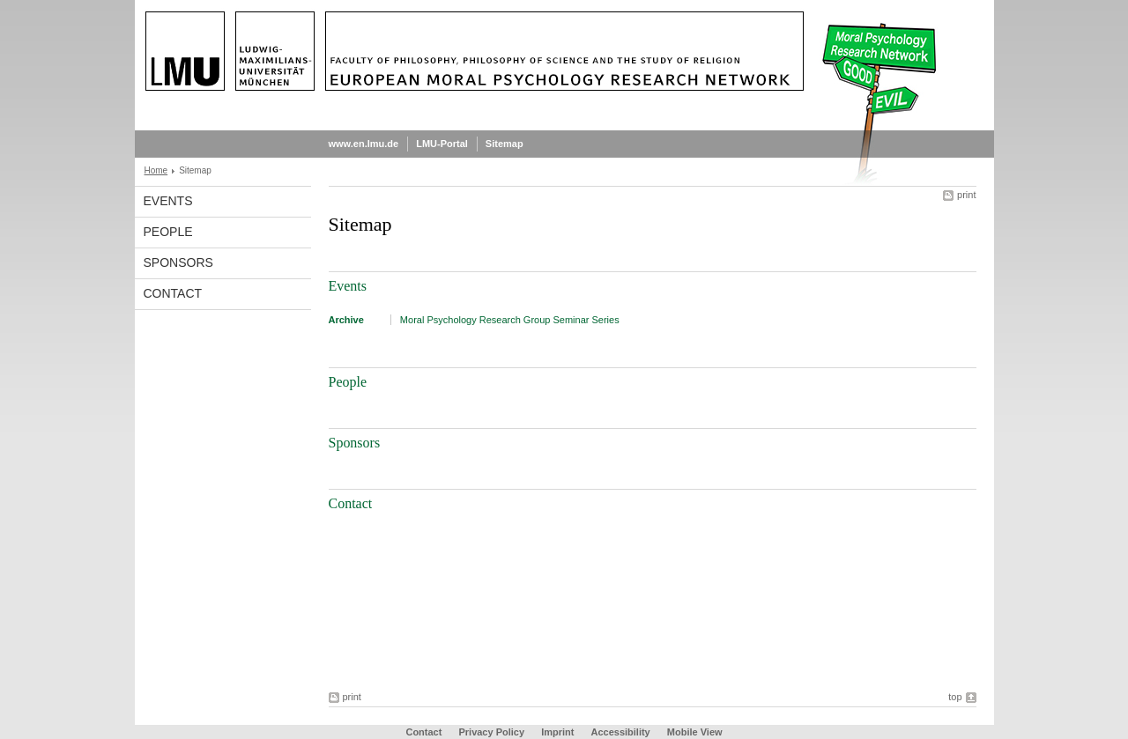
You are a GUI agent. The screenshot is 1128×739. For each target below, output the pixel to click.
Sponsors (178, 262)
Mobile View (695, 732)
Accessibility (621, 732)
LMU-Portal (442, 143)
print (966, 194)
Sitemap (504, 143)
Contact (173, 293)
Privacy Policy (491, 732)
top (954, 696)
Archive (346, 319)
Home (156, 170)
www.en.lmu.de (364, 143)
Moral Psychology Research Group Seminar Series (510, 319)
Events (168, 201)
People (168, 232)
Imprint (557, 732)
